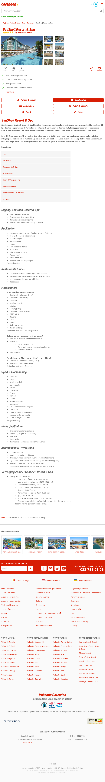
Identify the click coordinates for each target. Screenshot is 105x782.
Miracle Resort (85, 653)
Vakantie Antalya (60, 650)
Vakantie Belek (59, 675)
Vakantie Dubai (33, 658)
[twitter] (50, 568)
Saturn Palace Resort (87, 657)
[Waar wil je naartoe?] (52, 10)
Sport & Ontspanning (11, 180)
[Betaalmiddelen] (11, 721)
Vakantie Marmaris (61, 658)
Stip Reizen (40, 605)
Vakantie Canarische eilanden (39, 646)
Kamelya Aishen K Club (88, 681)
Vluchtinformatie (8, 609)
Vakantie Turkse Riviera (62, 642)
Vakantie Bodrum (60, 662)
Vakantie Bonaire (8, 642)
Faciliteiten (7, 160)
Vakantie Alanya (59, 666)
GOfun (38, 609)
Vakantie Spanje (7, 675)
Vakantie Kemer (59, 671)
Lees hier (5, 517)
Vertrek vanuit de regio (80, 621)
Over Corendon (7, 588)
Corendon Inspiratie (44, 617)
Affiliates (39, 621)
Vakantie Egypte (8, 658)
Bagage (4, 613)
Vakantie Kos (32, 662)
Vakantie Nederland (9, 654)
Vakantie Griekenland (10, 666)
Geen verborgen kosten (12, 16)
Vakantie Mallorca (34, 671)
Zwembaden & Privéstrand (13, 192)
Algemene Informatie (9, 597)
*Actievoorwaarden (44, 625)
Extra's (4, 617)
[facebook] (44, 568)
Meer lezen (9, 92)
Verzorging (7, 199)
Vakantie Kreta (33, 666)
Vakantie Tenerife (34, 675)
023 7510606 (28, 742)
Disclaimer (75, 605)
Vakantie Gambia (8, 662)
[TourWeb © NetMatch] (52, 763)
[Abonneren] (30, 568)
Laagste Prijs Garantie (79, 588)
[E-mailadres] (14, 568)
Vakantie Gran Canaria (36, 650)
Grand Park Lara (85, 665)
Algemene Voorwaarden (11, 601)
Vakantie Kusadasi (60, 679)
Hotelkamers (8, 173)
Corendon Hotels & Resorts (47, 613)
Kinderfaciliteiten (9, 186)
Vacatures (75, 609)
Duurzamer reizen (43, 592)
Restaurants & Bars (10, 167)
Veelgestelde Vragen (9, 605)
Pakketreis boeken (78, 617)
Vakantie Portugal (8, 671)
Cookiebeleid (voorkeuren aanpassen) (86, 592)
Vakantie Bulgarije (8, 646)
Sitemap (74, 625)
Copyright (75, 601)
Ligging (5, 154)
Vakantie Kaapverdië (35, 642)
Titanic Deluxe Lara (86, 661)
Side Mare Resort (86, 669)
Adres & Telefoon (8, 592)
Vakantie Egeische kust (62, 646)
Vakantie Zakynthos (35, 679)
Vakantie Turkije (7, 679)
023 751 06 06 (92, 569)
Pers (72, 613)
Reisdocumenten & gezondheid (48, 588)
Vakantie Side (58, 654)
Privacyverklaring (77, 597)
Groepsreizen (6, 625)
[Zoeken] (101, 10)
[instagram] (57, 568)
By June (39, 601)
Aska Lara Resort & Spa (88, 677)
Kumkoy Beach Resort (88, 642)
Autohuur (5, 621)
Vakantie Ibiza (33, 654)
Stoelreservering (42, 597)
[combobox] (52, 10)
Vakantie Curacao (8, 650)
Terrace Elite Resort (87, 673)
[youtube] (63, 568)
